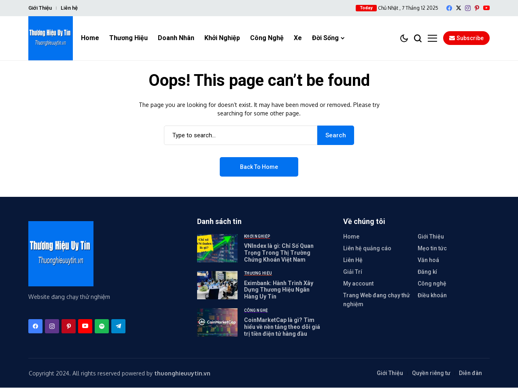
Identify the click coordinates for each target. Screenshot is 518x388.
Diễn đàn (470, 373)
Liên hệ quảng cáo (367, 248)
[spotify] (102, 327)
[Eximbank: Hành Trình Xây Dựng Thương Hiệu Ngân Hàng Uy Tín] (217, 285)
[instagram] (468, 8)
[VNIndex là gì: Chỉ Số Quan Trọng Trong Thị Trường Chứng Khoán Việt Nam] (217, 248)
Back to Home (259, 167)
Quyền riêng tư (431, 373)
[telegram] (118, 327)
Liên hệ (69, 8)
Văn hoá (428, 260)
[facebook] (449, 8)
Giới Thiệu (40, 8)
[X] (458, 8)
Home (351, 236)
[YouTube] (486, 8)
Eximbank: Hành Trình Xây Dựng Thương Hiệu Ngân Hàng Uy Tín (278, 290)
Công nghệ (432, 283)
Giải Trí (352, 272)
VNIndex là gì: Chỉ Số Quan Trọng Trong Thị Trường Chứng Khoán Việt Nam (279, 253)
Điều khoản (432, 295)
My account (358, 283)
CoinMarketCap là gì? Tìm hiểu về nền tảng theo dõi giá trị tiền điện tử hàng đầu (282, 327)
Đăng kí (427, 272)
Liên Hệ (353, 260)
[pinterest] (477, 8)
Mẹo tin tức (432, 248)
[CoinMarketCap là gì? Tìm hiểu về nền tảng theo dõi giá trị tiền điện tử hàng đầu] (217, 322)
